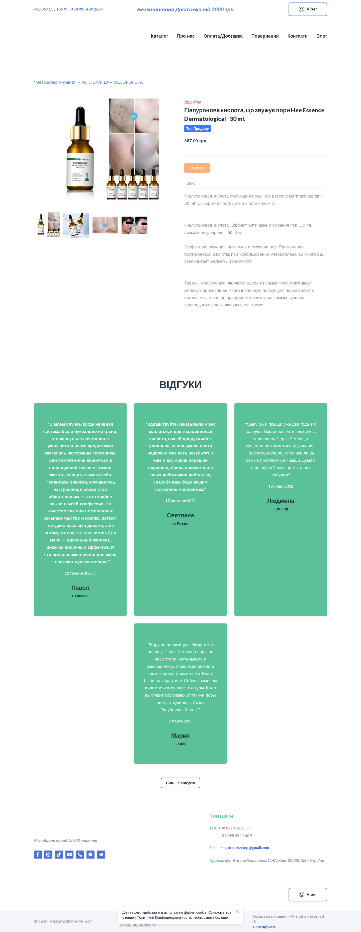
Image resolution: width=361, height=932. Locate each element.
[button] (308, 9)
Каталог (159, 36)
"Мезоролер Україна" (55, 82)
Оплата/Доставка (223, 36)
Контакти (298, 36)
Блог (321, 36)
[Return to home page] (61, 36)
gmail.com (258, 847)
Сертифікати (265, 926)
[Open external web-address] (80, 895)
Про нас (186, 36)
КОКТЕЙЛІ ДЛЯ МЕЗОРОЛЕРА (112, 82)
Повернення (265, 36)
